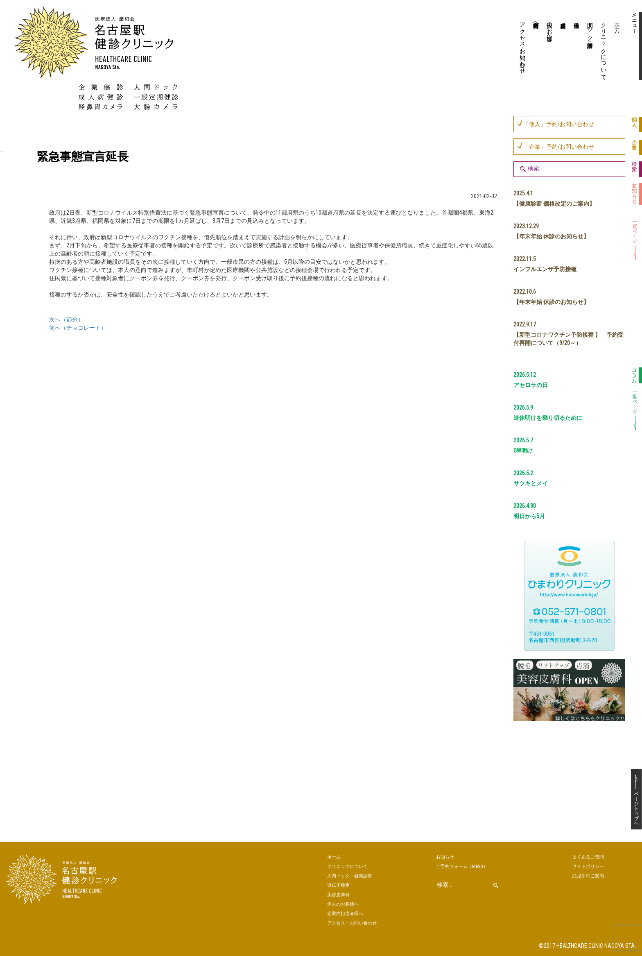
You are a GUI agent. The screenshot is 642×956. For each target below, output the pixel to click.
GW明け (523, 450)
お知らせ (445, 857)
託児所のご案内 (588, 876)
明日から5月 (529, 516)
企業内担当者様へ (536, 21)
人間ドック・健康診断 (590, 28)
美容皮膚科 (562, 47)
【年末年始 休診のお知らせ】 (551, 236)
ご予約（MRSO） (462, 866)
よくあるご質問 (588, 857)
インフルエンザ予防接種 (544, 269)
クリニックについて (604, 47)
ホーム (617, 25)
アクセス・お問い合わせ (523, 44)
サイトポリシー (588, 866)
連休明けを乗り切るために (547, 418)
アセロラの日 (530, 385)
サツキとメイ (530, 483)
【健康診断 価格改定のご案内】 (554, 203)
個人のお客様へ (550, 28)
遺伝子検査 (576, 47)
